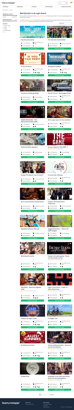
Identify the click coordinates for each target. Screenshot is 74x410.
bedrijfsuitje (30, 20)
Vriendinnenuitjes (49, 6)
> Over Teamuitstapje (47, 404)
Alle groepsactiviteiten (66, 6)
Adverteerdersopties (29, 404)
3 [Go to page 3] (44, 394)
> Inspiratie (45, 405)
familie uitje (43, 15)
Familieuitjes (5, 6)
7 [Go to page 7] (48, 394)
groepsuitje (38, 15)
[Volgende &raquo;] (52, 395)
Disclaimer (63, 407)
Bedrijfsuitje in (5, 10)
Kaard (10, 10)
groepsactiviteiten (24, 21)
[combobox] (61, 2)
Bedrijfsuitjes (20, 6)
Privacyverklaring (69, 407)
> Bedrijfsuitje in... (46, 407)
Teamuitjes (34, 6)
